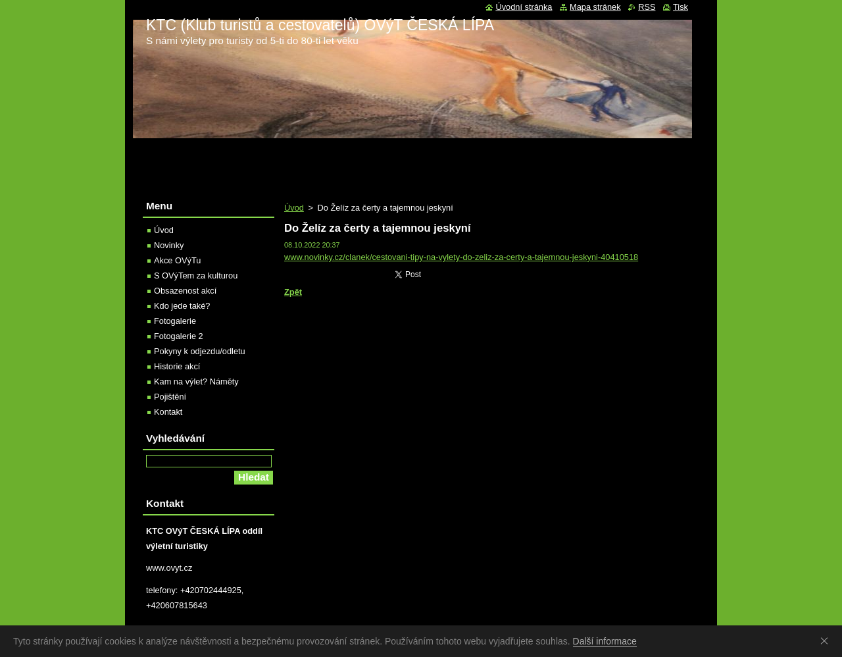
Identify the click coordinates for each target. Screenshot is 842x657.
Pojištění (170, 397)
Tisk (680, 7)
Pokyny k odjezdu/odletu (199, 351)
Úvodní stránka (523, 7)
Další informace (605, 641)
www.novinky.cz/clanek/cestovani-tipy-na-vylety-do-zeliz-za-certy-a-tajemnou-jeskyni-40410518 (461, 257)
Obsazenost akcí (185, 291)
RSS (646, 7)
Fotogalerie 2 (178, 336)
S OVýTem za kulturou (195, 275)
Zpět (293, 292)
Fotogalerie (175, 321)
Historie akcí (177, 366)
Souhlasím (827, 640)
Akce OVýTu (177, 260)
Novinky (169, 245)
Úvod (294, 208)
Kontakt (168, 412)
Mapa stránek (595, 7)
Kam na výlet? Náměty (196, 381)
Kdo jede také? (182, 306)
